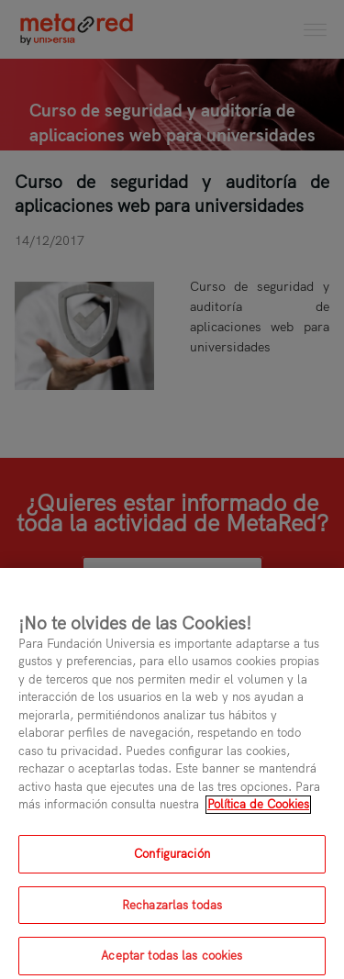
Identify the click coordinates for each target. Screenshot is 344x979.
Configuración (172, 862)
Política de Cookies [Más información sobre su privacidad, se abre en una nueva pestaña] (258, 813)
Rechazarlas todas (172, 914)
